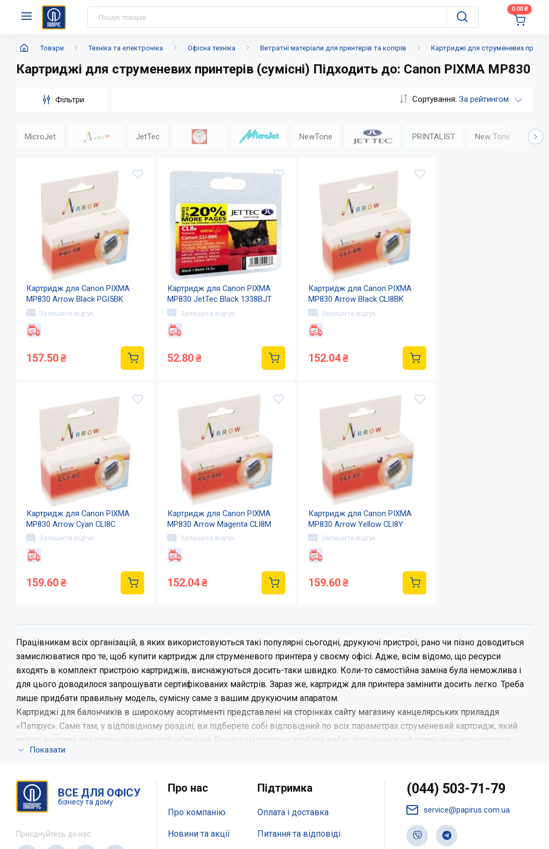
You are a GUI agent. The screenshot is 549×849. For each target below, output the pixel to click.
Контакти (186, 715)
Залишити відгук (60, 313)
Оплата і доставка (293, 672)
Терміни (273, 737)
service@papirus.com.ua (458, 670)
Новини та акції (199, 694)
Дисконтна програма (299, 715)
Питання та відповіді (298, 694)
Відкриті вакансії (202, 758)
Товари (52, 48)
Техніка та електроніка (125, 48)
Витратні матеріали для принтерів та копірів (333, 48)
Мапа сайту (190, 737)
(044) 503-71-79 (456, 649)
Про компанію (197, 672)
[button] (536, 137)
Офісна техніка (211, 48)
